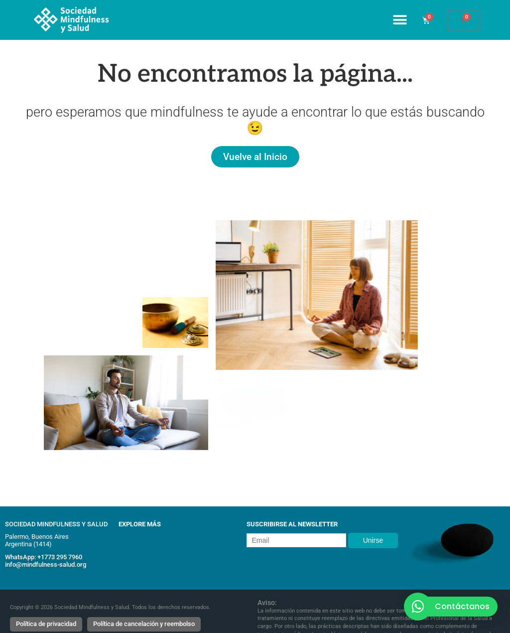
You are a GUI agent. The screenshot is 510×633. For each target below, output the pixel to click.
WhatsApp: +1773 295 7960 (43, 557)
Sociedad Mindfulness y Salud (56, 524)
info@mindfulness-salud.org (45, 564)
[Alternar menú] (400, 20)
